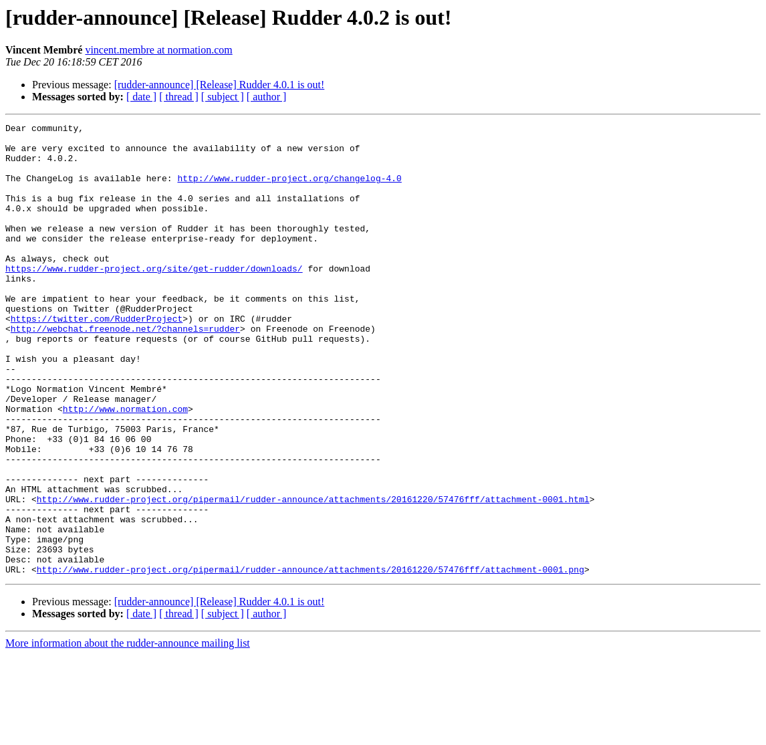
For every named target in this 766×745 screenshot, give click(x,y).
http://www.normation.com (125, 467)
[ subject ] (222, 96)
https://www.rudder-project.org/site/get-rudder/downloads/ (154, 298)
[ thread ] (179, 96)
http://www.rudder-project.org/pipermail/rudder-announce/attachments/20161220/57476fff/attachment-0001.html (313, 575)
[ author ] (267, 96)
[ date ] (141, 96)
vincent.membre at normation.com (158, 50)
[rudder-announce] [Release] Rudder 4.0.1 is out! (219, 84)
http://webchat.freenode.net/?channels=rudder (125, 370)
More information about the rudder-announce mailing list (127, 733)
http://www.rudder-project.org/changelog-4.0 (289, 190)
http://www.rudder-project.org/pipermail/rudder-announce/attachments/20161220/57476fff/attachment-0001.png (310, 659)
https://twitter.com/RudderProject (96, 358)
